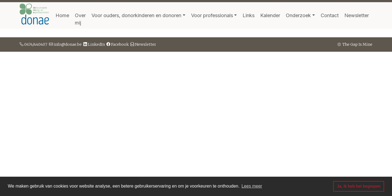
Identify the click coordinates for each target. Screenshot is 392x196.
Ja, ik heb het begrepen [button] (359, 186)
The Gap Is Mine (354, 44)
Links (249, 15)
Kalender (270, 15)
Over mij (80, 19)
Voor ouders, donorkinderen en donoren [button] (136, 15)
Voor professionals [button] (212, 15)
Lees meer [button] (251, 186)
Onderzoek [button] (298, 15)
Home (62, 15)
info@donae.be (65, 44)
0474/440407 (33, 44)
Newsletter (356, 15)
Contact (330, 15)
